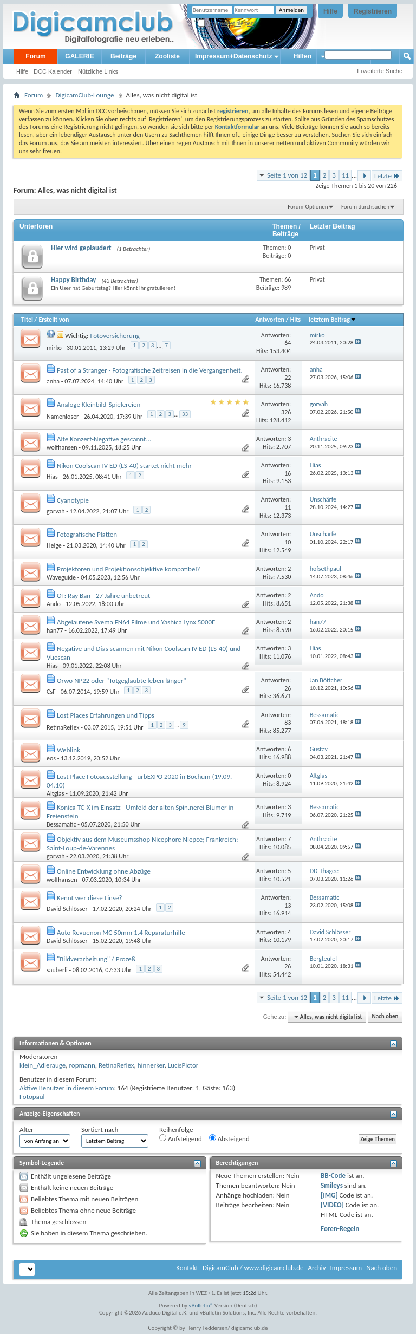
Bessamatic (61, 824)
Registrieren (373, 11)
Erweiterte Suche (379, 71)
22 (287, 377)
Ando (54, 604)
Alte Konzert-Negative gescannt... (104, 439)
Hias (52, 476)
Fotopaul (32, 1096)
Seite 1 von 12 (287, 175)
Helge (54, 545)
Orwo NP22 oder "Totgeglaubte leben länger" (121, 680)
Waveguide (61, 577)
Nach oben (385, 1016)
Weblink (68, 750)
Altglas (55, 793)
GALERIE (79, 56)
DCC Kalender (53, 71)
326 (286, 412)
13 (287, 905)
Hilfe (330, 11)
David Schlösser (67, 909)
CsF (51, 691)
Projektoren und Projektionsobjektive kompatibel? (128, 569)
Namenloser (63, 416)
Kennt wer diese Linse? (89, 898)
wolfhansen (62, 447)
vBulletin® (201, 1305)
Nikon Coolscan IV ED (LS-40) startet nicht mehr (124, 465)
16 (287, 473)
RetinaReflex (63, 727)
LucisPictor (183, 1065)
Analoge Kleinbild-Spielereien (98, 404)
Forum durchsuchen (365, 206)
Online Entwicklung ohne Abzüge (104, 871)
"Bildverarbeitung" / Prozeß (96, 959)
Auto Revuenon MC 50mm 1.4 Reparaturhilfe (121, 932)
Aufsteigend (180, 1138)
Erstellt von (53, 319)
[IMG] (329, 1195)
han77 (55, 630)
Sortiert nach (99, 1129)
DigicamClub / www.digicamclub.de (253, 1268)
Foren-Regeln (340, 1229)
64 (287, 343)
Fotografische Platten (87, 534)
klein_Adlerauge (43, 1065)
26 (287, 688)
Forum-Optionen (308, 206)
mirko (54, 348)
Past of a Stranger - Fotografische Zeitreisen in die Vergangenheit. (150, 370)
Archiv (317, 1268)
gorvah (56, 511)
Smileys (332, 1185)
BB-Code (333, 1176)
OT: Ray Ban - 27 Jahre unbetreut (103, 595)
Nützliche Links (98, 71)
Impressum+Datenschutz (233, 56)
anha (53, 381)
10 (287, 542)
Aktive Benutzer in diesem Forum (67, 1088)
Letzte (387, 176)
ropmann (82, 1065)
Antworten (269, 319)
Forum (35, 56)
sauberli (57, 970)
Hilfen (302, 56)
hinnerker (151, 1065)
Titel (27, 319)
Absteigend (229, 1138)
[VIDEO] (332, 1205)
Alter (27, 1129)
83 (287, 722)
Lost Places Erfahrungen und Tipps (105, 715)
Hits (295, 319)
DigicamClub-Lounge (84, 95)
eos (51, 758)
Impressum (346, 1268)
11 (345, 175)
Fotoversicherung (114, 335)
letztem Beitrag (332, 319)
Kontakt (187, 1268)
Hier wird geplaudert (81, 248)
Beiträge (123, 56)
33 (185, 414)
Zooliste (167, 56)
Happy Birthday (73, 280)
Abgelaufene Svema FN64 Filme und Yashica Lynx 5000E (136, 622)
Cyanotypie (73, 500)
